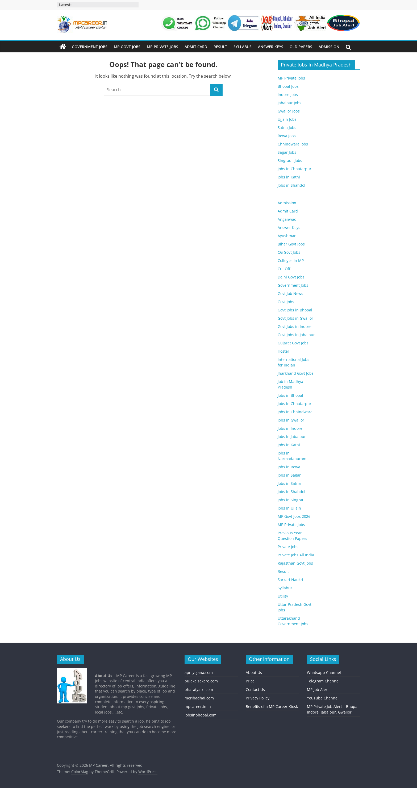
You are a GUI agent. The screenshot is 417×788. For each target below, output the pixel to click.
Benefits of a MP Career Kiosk (272, 706)
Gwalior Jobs (289, 111)
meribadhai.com (199, 698)
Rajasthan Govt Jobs (295, 563)
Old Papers (301, 46)
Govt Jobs (286, 301)
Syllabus (242, 46)
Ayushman (287, 235)
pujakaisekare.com (201, 680)
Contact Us (255, 689)
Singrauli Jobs (290, 160)
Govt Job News (290, 293)
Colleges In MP (291, 260)
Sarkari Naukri (290, 579)
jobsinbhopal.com (200, 715)
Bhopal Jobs (288, 86)
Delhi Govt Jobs (291, 277)
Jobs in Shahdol (291, 185)
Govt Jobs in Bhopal (295, 309)
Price (250, 680)
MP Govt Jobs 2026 (294, 516)
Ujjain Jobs (287, 119)
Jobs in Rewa (289, 466)
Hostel (283, 351)
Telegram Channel (323, 680)
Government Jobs (89, 46)
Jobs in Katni (289, 177)
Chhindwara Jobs (293, 144)
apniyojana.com (199, 672)
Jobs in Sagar (289, 475)
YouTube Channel (323, 698)
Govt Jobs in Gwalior (295, 318)
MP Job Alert (318, 689)
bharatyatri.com (199, 689)
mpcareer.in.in (198, 706)
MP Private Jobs (162, 46)
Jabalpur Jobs (289, 102)
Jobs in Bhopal (290, 395)
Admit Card (196, 46)
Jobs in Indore (290, 428)
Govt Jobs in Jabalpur (296, 334)
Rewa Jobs (287, 135)
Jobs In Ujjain (289, 508)
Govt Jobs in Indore (294, 326)
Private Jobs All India (296, 554)
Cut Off (284, 268)
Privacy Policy (257, 698)
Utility (283, 596)
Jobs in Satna (289, 483)
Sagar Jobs (287, 152)
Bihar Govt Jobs (291, 244)
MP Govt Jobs (127, 46)
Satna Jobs (287, 127)
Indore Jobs (288, 94)
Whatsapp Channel (324, 672)
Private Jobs (288, 546)
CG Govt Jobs (289, 252)
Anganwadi (288, 219)
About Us (254, 672)
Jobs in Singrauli (292, 499)
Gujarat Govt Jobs (293, 342)
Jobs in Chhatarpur (294, 168)
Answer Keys (270, 46)
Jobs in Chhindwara (295, 411)
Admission (329, 46)
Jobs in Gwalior (291, 420)
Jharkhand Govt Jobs (296, 373)
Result (220, 46)
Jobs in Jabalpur (292, 436)
